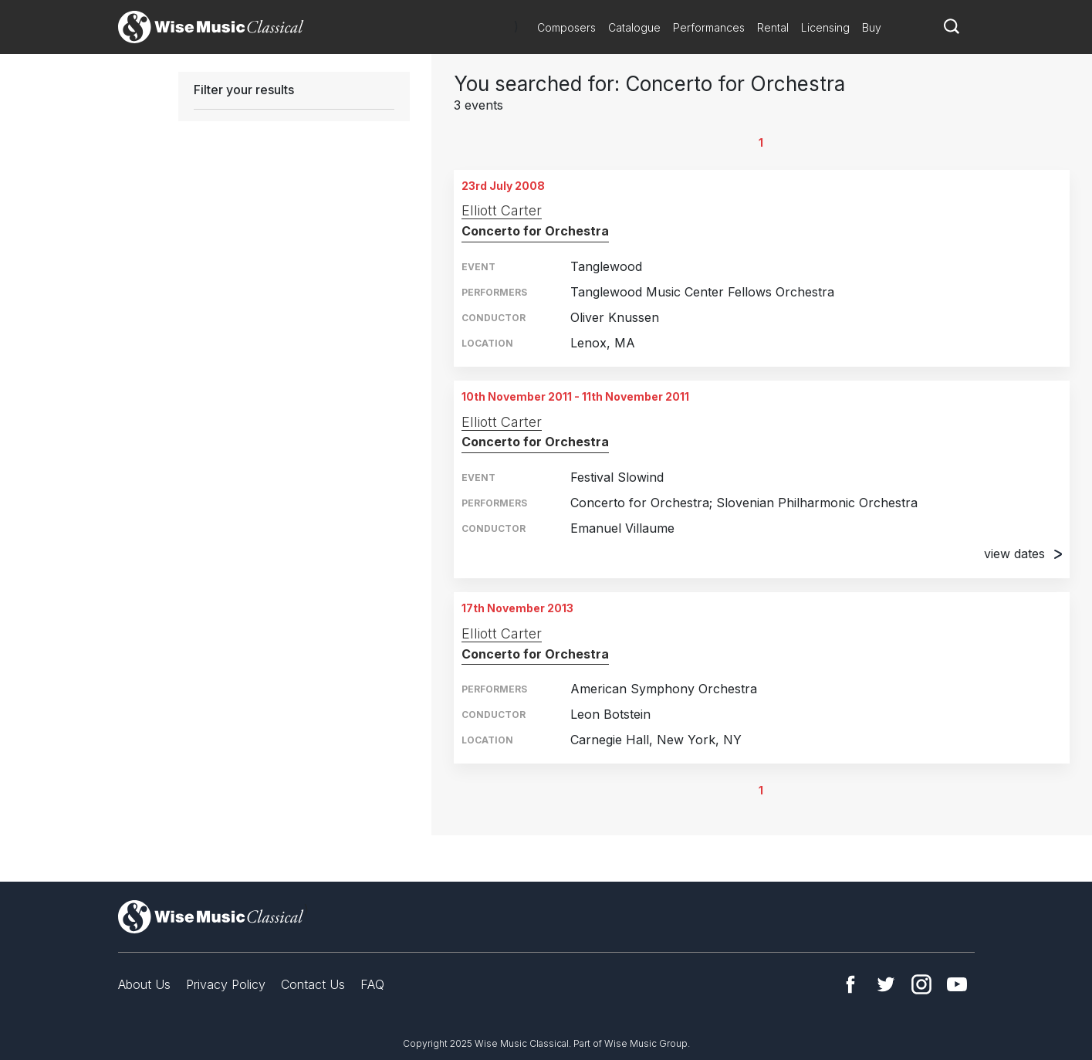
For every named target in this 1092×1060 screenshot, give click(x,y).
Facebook (850, 984)
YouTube (957, 984)
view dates (1023, 553)
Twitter (886, 984)
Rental (773, 27)
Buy (871, 27)
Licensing (825, 27)
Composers (566, 27)
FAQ (372, 984)
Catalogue (634, 27)
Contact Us (313, 984)
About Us (144, 984)
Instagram (921, 984)
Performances (709, 27)
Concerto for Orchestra (535, 231)
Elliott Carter (501, 210)
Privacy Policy (225, 984)
